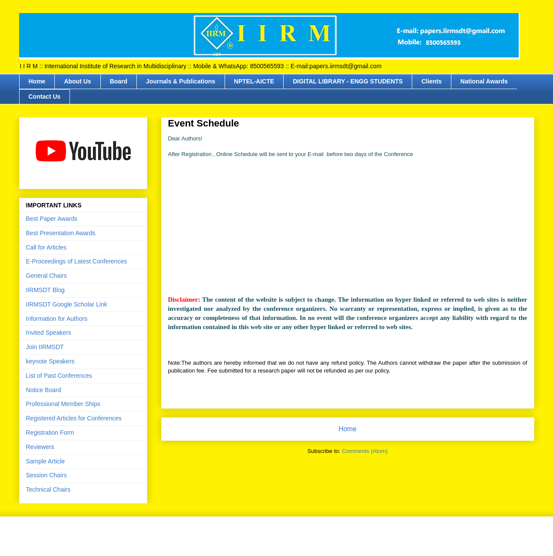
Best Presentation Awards (61, 233)
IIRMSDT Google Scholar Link (66, 304)
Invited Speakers (48, 332)
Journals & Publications (180, 81)
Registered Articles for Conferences (74, 418)
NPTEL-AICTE (254, 81)
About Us (77, 81)
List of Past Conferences (59, 375)
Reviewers (40, 446)
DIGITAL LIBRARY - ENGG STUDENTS (348, 81)
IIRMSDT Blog (45, 289)
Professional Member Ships (63, 403)
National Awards (484, 81)
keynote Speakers (50, 361)
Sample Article (45, 461)
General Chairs (46, 275)
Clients (431, 81)
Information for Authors (57, 318)
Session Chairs (46, 475)
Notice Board (43, 389)
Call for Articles (46, 247)
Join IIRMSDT (45, 346)
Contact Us (45, 96)
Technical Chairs (48, 489)
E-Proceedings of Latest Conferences (76, 261)
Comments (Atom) (364, 451)
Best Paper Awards (52, 218)
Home (37, 81)
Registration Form (50, 432)
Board (118, 81)
